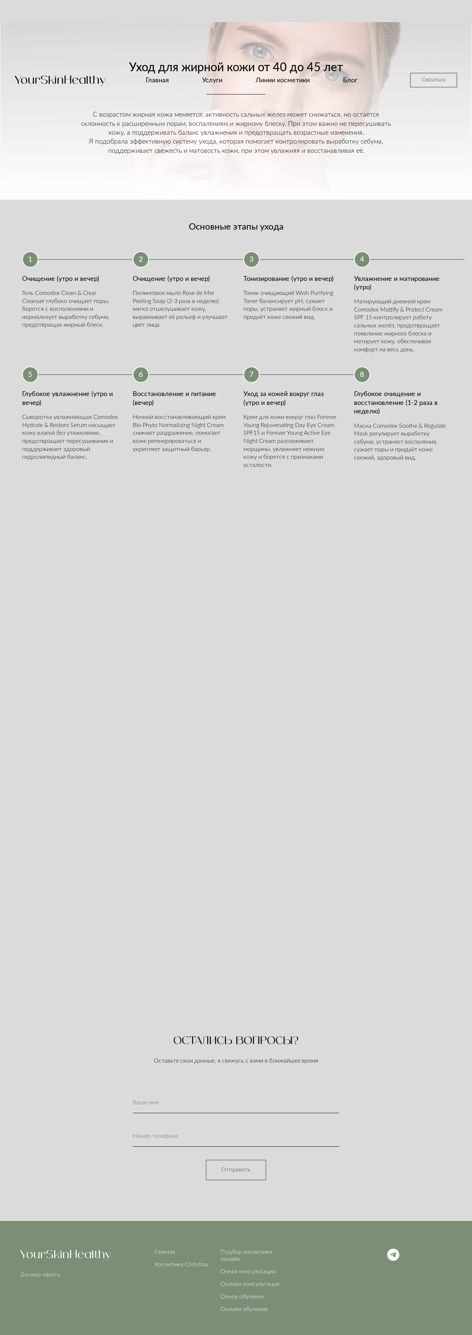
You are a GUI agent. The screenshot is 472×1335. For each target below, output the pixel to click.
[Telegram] (393, 1259)
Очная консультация (248, 1271)
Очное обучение (242, 1297)
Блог (350, 80)
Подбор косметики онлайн (246, 1255)
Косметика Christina (181, 1264)
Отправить (236, 1170)
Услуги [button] (212, 80)
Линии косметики (283, 80)
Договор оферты (40, 1274)
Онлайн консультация (250, 1284)
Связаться (433, 80)
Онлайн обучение (244, 1309)
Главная (157, 80)
